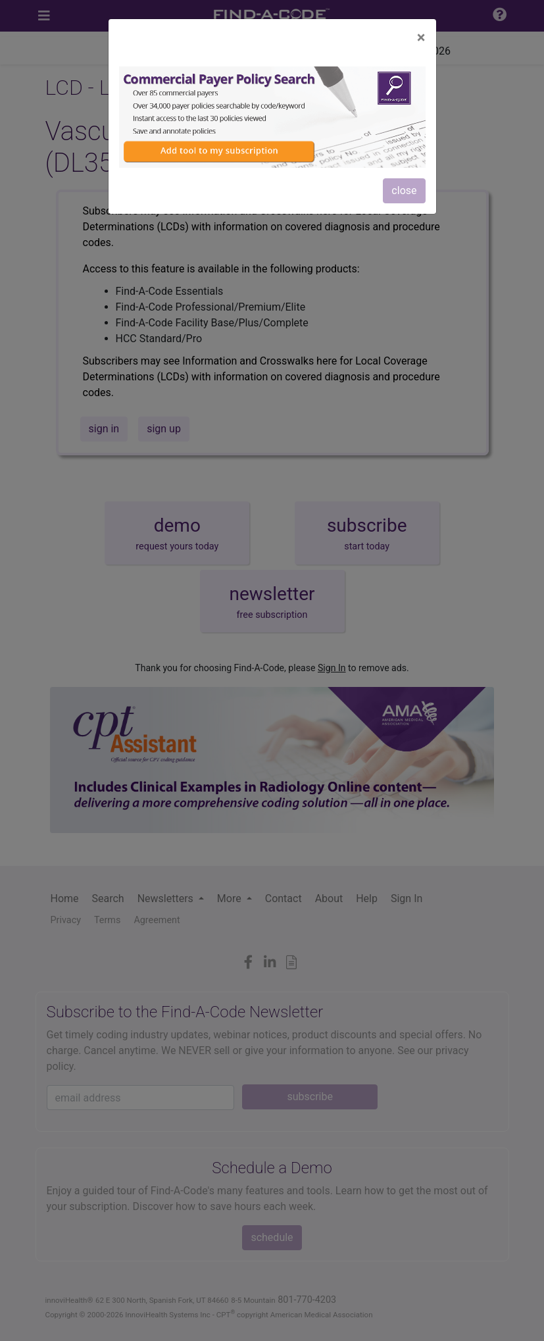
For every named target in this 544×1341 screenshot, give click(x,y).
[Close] (421, 37)
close (403, 190)
